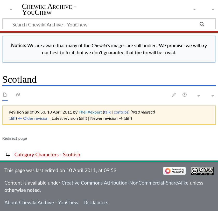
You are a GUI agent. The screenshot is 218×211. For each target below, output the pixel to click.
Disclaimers (95, 202)
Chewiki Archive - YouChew (49, 10)
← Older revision (33, 118)
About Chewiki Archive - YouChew (41, 202)
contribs (121, 111)
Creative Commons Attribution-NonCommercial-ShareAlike (124, 183)
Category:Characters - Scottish (47, 154)
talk (107, 111)
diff (13, 118)
